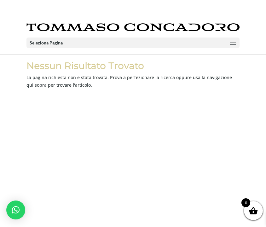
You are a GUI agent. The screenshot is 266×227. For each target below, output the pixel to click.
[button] (15, 210)
